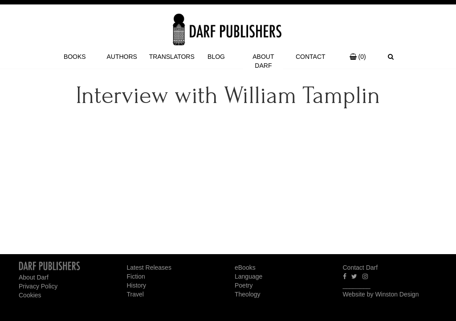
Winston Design (397, 294)
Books (75, 56)
